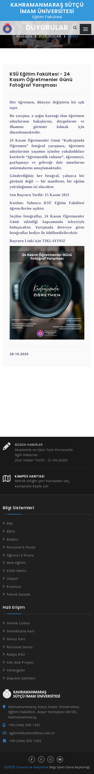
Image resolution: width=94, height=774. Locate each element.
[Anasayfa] (7, 28)
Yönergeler (16, 670)
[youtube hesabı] (60, 759)
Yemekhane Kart (21, 631)
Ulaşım (12, 578)
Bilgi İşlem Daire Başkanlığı (70, 767)
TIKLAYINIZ (53, 241)
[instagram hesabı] (50, 759)
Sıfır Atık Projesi (20, 662)
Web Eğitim (16, 562)
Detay (73, 36)
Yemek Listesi (18, 623)
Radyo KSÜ (16, 654)
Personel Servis (20, 647)
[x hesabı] (41, 759)
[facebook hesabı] (32, 759)
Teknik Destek (19, 594)
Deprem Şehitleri (21, 678)
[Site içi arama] (75, 28)
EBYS (11, 531)
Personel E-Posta (21, 547)
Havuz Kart (16, 639)
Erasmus (14, 586)
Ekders (12, 539)
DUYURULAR (50, 36)
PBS (10, 523)
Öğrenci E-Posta (20, 555)
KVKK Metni (16, 570)
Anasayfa (24, 36)
